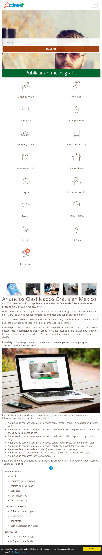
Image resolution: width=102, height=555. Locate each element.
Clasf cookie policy (19, 552)
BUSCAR (51, 48)
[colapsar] (94, 5)
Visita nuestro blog (21, 536)
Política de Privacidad (21, 485)
